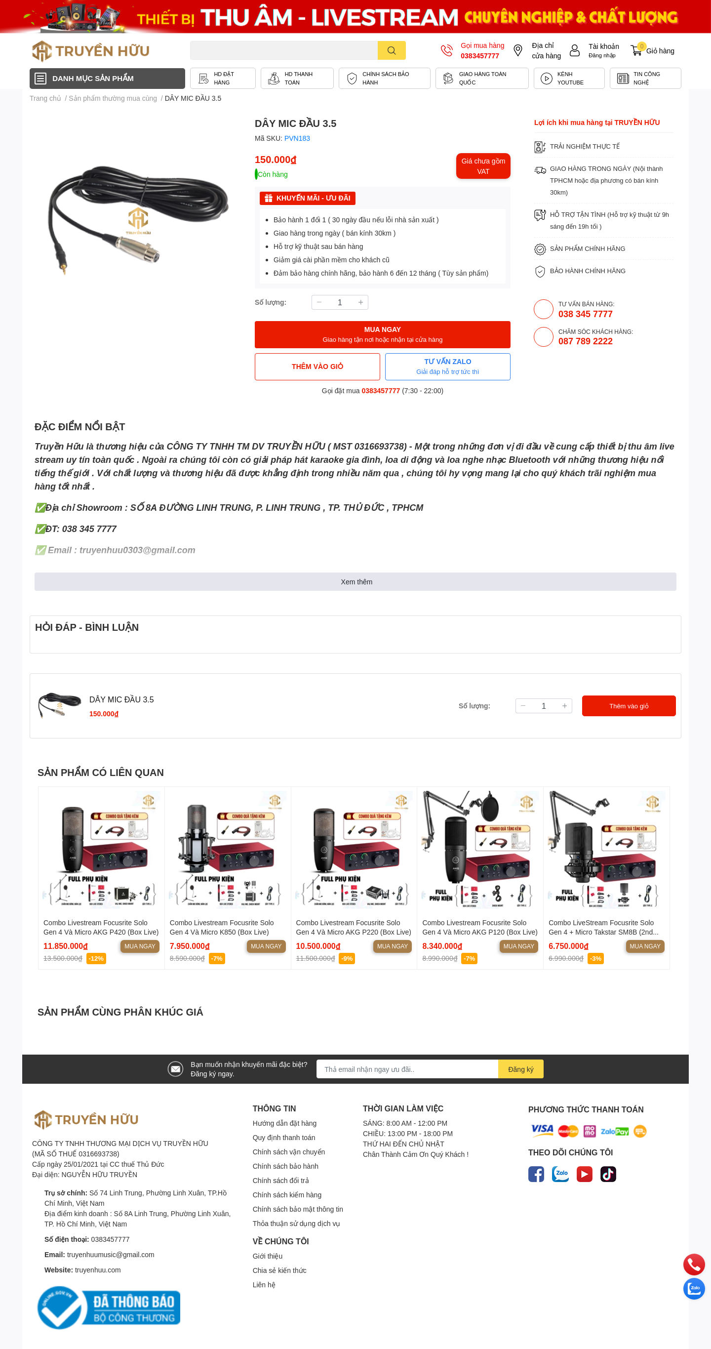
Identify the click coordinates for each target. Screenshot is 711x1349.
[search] (392, 50)
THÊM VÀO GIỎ (317, 366)
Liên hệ (264, 1284)
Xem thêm (357, 581)
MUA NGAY (382, 334)
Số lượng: (270, 302)
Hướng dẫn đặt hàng (285, 1123)
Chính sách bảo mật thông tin (298, 1209)
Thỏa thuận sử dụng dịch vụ (297, 1223)
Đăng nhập (602, 55)
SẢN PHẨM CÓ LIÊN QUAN (101, 772)
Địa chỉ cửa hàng (546, 50)
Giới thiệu (268, 1256)
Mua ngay (139, 946)
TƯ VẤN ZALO (447, 366)
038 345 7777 (585, 313)
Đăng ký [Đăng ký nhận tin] (520, 1069)
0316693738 (379, 446)
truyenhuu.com (98, 1270)
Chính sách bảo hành (285, 1166)
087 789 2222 (585, 340)
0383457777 (480, 55)
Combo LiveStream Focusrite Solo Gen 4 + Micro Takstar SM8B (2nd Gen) (601, 932)
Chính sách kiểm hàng (287, 1194)
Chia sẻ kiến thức (280, 1270)
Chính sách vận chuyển (289, 1151)
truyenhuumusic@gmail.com (111, 1254)
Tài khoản (604, 46)
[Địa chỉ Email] (430, 1069)
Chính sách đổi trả (281, 1180)
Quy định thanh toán (284, 1137)
